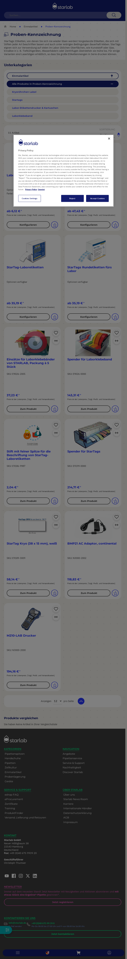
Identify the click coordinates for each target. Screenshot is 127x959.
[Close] (109, 138)
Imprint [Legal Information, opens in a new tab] (41, 189)
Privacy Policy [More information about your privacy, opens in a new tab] (31, 189)
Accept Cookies (97, 198)
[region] (63, 170)
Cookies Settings (29, 198)
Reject (72, 198)
